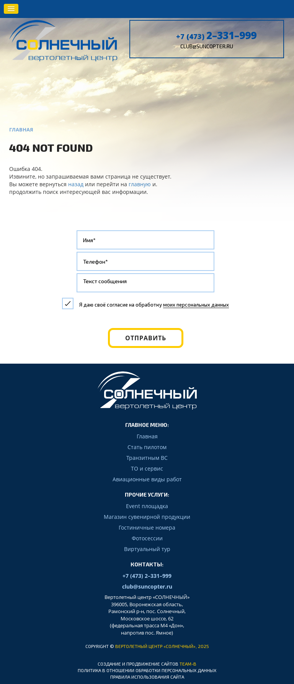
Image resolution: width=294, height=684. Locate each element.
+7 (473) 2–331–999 (147, 575)
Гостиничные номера (147, 527)
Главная (147, 436)
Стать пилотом (147, 447)
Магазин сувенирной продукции (147, 516)
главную (140, 184)
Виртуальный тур (147, 549)
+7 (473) (216, 36)
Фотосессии (147, 538)
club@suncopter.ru (206, 46)
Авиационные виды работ (147, 479)
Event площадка (147, 506)
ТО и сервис (147, 468)
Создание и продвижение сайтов (138, 663)
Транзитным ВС (147, 457)
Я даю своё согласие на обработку (154, 305)
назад (75, 184)
